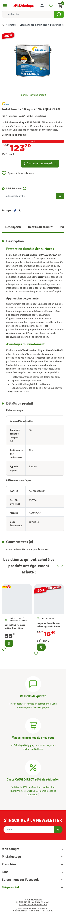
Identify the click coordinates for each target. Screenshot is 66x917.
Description (13, 227)
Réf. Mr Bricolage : (10, 116)
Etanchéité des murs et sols (33, 25)
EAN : (29, 116)
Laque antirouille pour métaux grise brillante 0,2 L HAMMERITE (49, 626)
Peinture (12, 25)
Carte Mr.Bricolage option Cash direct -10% (15, 628)
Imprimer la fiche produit (33, 94)
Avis (62, 227)
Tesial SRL (47, 911)
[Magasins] (33, 725)
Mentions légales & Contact (33, 902)
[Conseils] (33, 683)
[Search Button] (59, 14)
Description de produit (14, 134)
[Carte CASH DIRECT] (33, 767)
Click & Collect (14, 188)
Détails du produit (40, 227)
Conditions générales (33, 904)
